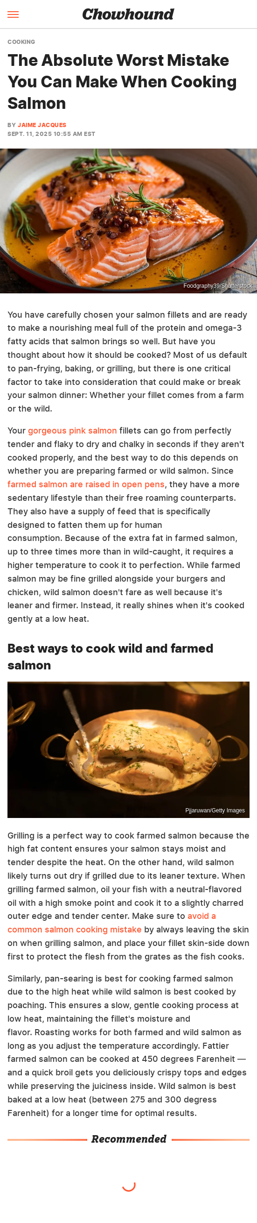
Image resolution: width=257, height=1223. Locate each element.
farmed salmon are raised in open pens (86, 484)
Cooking (21, 42)
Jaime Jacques (42, 124)
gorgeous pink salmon (72, 430)
